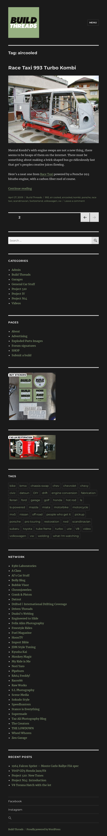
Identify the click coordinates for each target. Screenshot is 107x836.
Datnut (16, 599)
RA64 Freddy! (21, 675)
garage (35, 500)
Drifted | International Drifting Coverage (39, 604)
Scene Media (20, 694)
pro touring (32, 521)
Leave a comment (74, 201)
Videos (16, 303)
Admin (16, 270)
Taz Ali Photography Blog (29, 718)
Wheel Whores (21, 733)
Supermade (19, 714)
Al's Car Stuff (20, 575)
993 (47, 197)
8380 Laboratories (24, 566)
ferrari (13, 500)
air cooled (55, 197)
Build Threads (34, 197)
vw (59, 201)
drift (45, 493)
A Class (16, 570)
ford (24, 500)
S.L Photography (23, 690)
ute (69, 528)
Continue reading (20, 188)
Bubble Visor (20, 585)
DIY (35, 493)
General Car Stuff (23, 284)
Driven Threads (22, 609)
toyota (27, 528)
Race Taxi (46, 174)
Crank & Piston (22, 594)
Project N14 (19, 298)
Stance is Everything (26, 709)
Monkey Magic (22, 656)
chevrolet (69, 485)
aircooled (67, 197)
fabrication (88, 493)
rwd (65, 521)
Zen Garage (19, 737)
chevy (84, 485)
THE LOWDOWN (23, 728)
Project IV (18, 293)
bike (13, 485)
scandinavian (20, 201)
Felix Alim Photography (28, 623)
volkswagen (50, 201)
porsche (86, 197)
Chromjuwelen (22, 589)
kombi (77, 197)
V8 (77, 528)
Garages (17, 279)
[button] (53, 818)
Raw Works (19, 685)
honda (57, 500)
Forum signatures (24, 345)
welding (43, 536)
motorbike (61, 507)
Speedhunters (21, 704)
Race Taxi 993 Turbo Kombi (42, 68)
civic (13, 493)
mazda (33, 507)
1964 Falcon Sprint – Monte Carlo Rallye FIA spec (45, 766)
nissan (24, 514)
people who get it (58, 514)
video (87, 528)
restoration (51, 521)
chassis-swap (40, 485)
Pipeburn (18, 671)
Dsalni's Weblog (23, 613)
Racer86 (17, 680)
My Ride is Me (21, 661)
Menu (93, 22)
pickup (79, 514)
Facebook (15, 801)
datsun (24, 493)
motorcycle (80, 507)
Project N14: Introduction (29, 780)
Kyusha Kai (19, 652)
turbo (59, 528)
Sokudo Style (20, 699)
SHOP (15, 350)
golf (46, 500)
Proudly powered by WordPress (44, 829)
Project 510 (19, 289)
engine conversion (64, 493)
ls (81, 500)
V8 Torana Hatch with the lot (31, 785)
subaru (14, 528)
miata (46, 507)
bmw (23, 485)
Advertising (19, 336)
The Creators (20, 723)
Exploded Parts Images (27, 341)
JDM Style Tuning (24, 647)
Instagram (15, 809)
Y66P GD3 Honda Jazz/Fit (29, 770)
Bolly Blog (18, 580)
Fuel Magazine (22, 632)
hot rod (71, 500)
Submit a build (21, 355)
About (16, 331)
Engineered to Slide (25, 618)
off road (37, 514)
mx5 (13, 514)
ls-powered (17, 507)
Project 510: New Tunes (27, 775)
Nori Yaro (18, 666)
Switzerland (36, 201)
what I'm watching (66, 536)
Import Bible (20, 642)
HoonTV (17, 637)
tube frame (43, 528)
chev (56, 485)
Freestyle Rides (22, 628)
